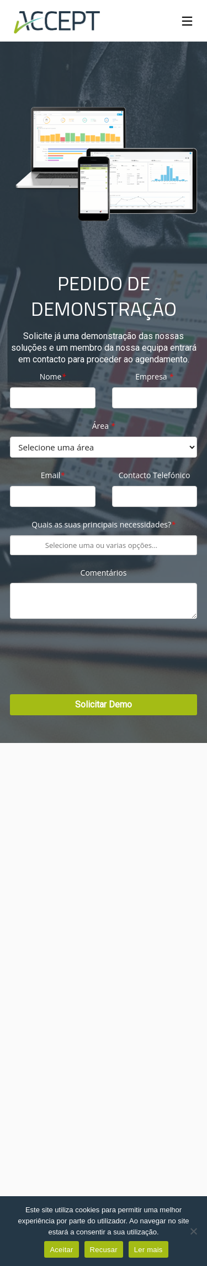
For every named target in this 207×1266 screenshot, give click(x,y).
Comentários (104, 573)
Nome (53, 377)
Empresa (154, 377)
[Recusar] (193, 1231)
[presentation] (94, 661)
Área (103, 426)
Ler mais (148, 1250)
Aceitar (61, 1250)
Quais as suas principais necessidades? (103, 525)
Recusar (104, 1250)
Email (53, 475)
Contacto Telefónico (154, 475)
